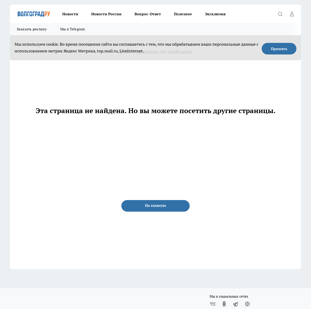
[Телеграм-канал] (236, 304)
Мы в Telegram (72, 29)
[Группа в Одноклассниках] (224, 304)
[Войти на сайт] (291, 14)
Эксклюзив (215, 14)
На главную (155, 205)
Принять (279, 48)
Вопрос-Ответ (148, 14)
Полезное (183, 14)
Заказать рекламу (32, 29)
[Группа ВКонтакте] (212, 304)
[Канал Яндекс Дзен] (247, 304)
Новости (70, 14)
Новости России (106, 14)
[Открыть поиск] (280, 14)
